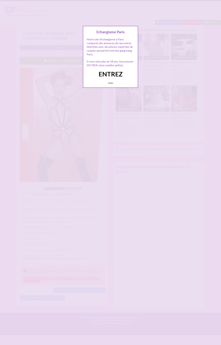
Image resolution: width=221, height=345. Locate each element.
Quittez (110, 83)
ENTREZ (111, 74)
